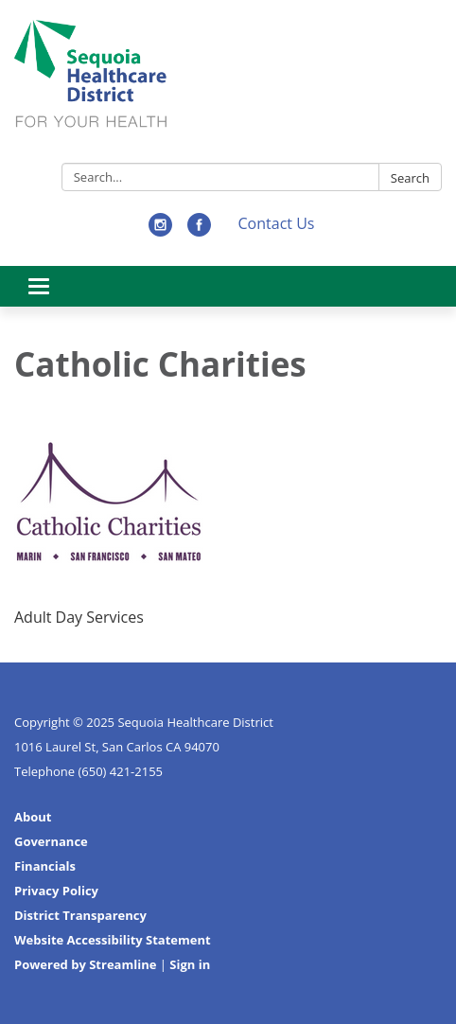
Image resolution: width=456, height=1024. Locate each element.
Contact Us (276, 223)
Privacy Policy (56, 890)
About (32, 816)
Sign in (189, 964)
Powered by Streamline (85, 964)
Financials (45, 865)
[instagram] (160, 231)
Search (410, 177)
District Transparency (80, 915)
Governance (51, 841)
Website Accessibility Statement (112, 939)
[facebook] (199, 231)
